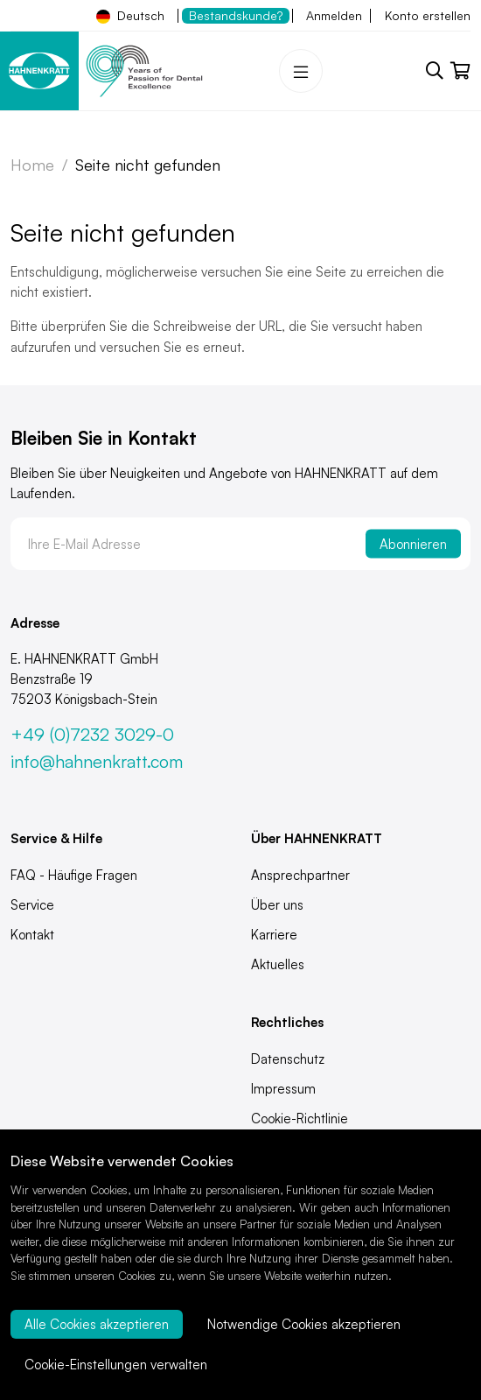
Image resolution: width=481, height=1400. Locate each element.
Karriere (274, 934)
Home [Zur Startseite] (32, 164)
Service (32, 905)
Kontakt (32, 934)
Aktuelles (277, 964)
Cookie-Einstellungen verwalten (115, 1364)
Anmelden (334, 15)
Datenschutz (287, 1059)
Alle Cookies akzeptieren (96, 1324)
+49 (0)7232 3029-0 (92, 734)
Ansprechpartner (300, 875)
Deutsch (130, 16)
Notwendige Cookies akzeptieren (304, 1324)
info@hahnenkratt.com (96, 761)
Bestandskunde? (235, 15)
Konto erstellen (428, 15)
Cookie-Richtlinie (299, 1118)
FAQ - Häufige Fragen (73, 875)
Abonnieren (413, 544)
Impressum (283, 1088)
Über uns (277, 905)
